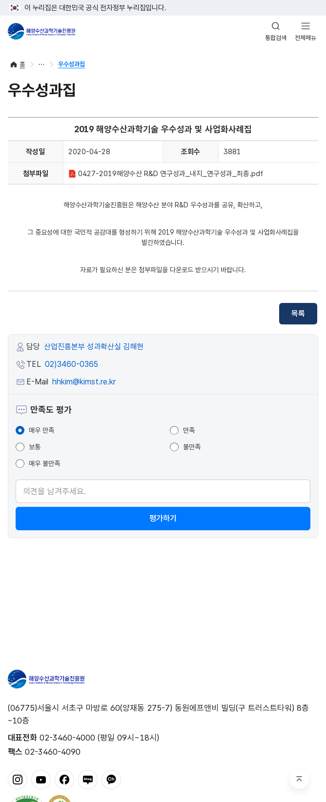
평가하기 (163, 518)
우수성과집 (71, 64)
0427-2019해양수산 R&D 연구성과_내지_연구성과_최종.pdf (165, 173)
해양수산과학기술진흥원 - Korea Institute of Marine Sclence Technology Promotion (41, 31)
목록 (298, 313)
